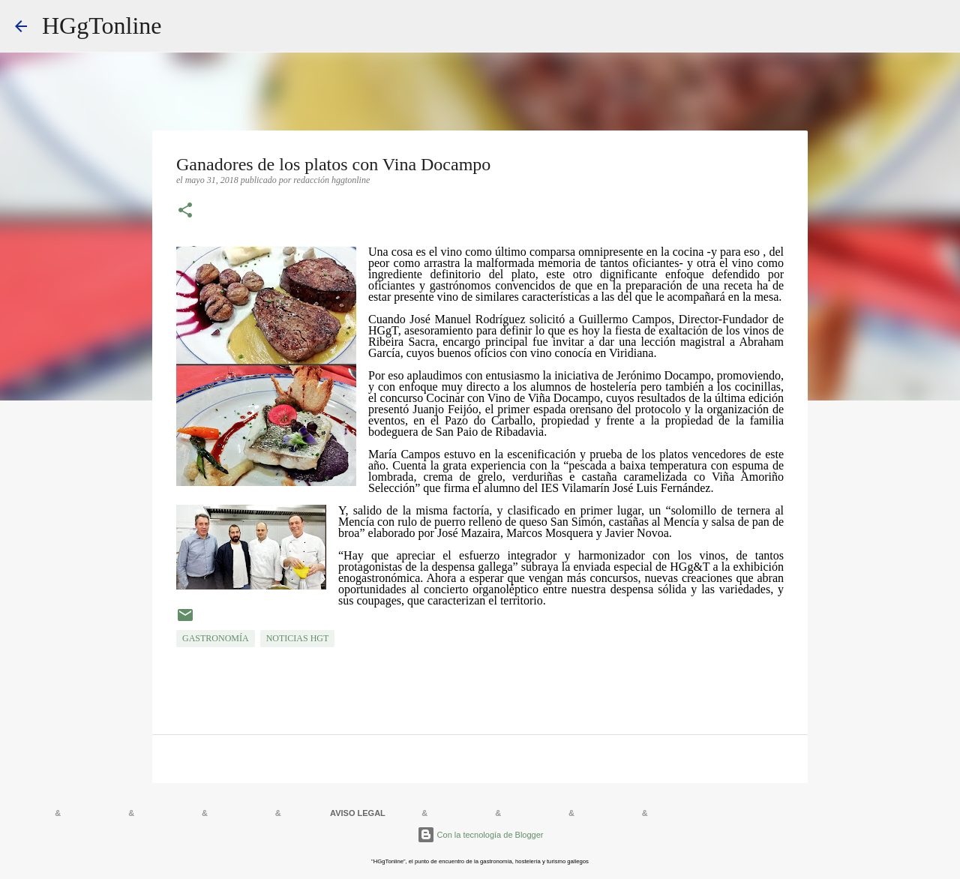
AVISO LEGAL (358, 813)
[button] (185, 211)
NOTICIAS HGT (297, 638)
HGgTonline (102, 25)
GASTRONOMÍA (215, 638)
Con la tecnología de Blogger (480, 834)
